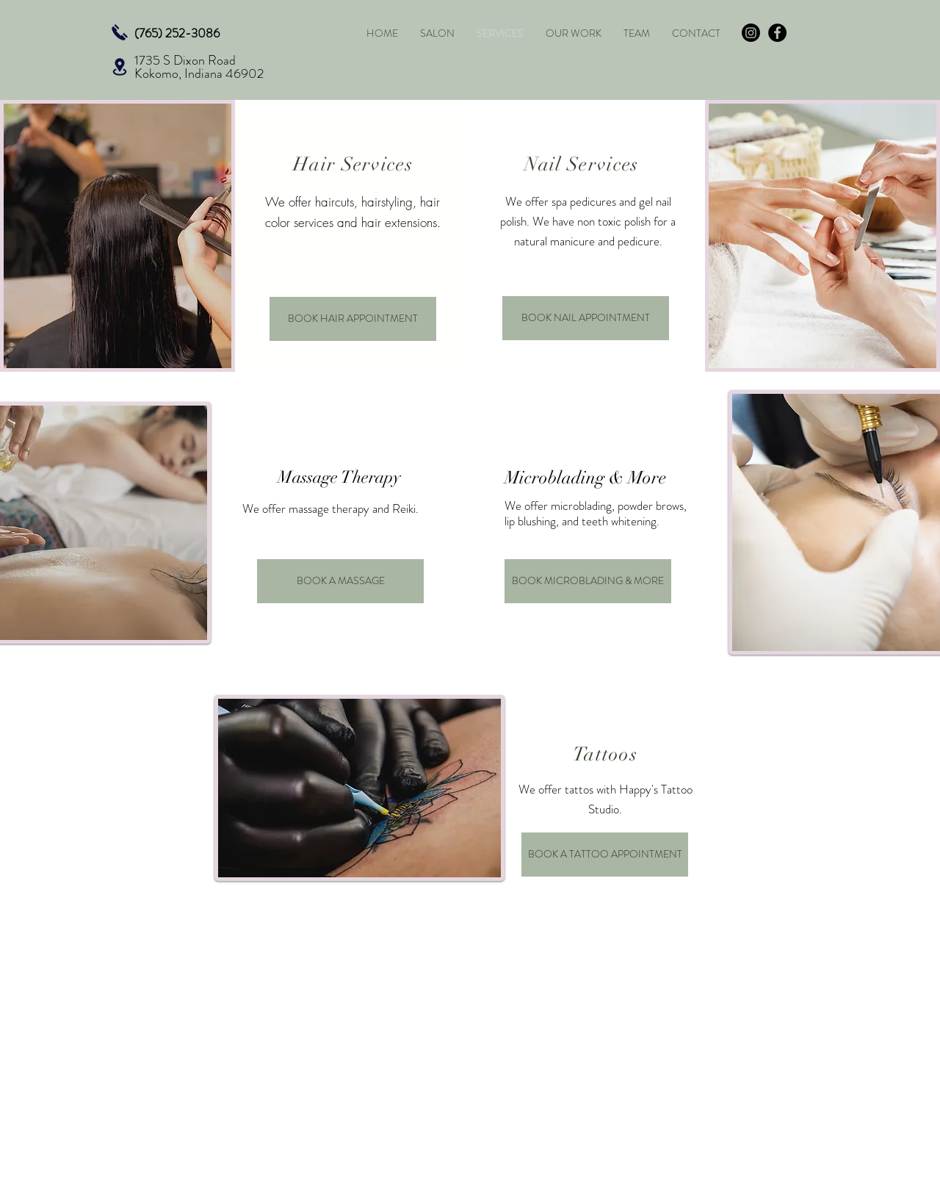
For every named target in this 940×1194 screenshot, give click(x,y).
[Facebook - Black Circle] (777, 33)
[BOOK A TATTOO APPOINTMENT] (604, 854)
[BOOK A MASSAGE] (340, 581)
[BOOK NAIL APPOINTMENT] (585, 318)
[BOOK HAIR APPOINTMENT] (353, 319)
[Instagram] (751, 33)
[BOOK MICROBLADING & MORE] (588, 581)
